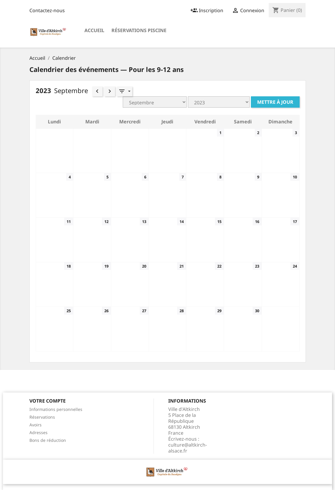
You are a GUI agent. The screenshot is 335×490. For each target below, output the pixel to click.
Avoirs (35, 425)
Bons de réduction (47, 440)
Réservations (42, 417)
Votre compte (47, 401)
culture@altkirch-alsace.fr (187, 448)
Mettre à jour (275, 102)
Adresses (38, 432)
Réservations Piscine (138, 30)
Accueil (94, 30)
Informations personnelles (55, 409)
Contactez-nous (47, 10)
